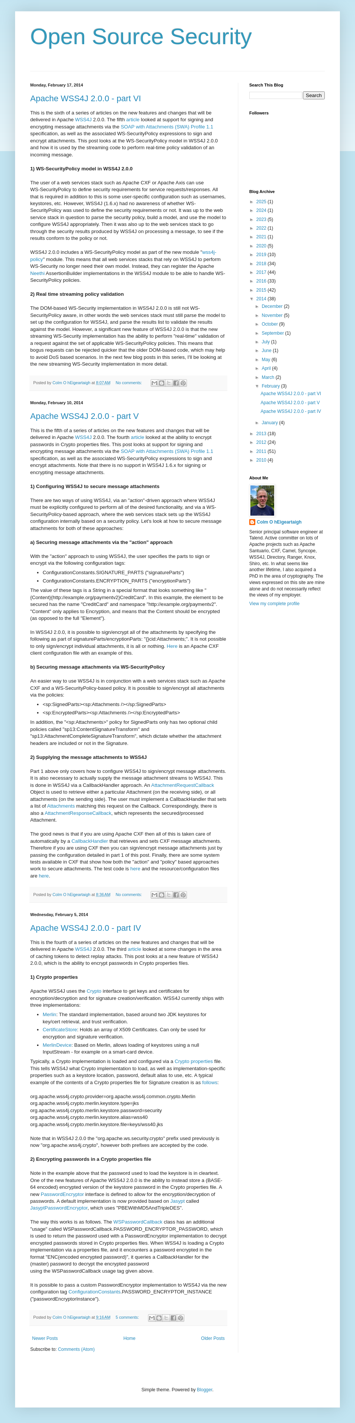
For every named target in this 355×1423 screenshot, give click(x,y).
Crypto (94, 991)
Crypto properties (193, 1061)
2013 (262, 433)
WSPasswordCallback (137, 1222)
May (267, 359)
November (273, 315)
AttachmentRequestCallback (182, 785)
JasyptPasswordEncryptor (59, 1208)
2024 (262, 210)
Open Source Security (141, 36)
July (266, 342)
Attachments (61, 806)
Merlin (49, 1014)
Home (129, 1338)
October (270, 324)
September (273, 333)
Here (172, 646)
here (135, 868)
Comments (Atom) (76, 1349)
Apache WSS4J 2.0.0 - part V (84, 416)
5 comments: (128, 1317)
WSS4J (83, 119)
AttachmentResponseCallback (78, 813)
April (267, 368)
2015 (262, 290)
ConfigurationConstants (94, 1292)
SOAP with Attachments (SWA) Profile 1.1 (167, 127)
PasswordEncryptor (62, 1194)
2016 (262, 281)
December (273, 306)
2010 (262, 460)
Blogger (204, 1389)
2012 (262, 442)
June (267, 350)
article (132, 119)
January (270, 422)
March (269, 377)
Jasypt (177, 1201)
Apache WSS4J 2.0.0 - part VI (85, 98)
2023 (262, 219)
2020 (262, 246)
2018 (262, 263)
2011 (262, 451)
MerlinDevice (57, 1045)
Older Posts (213, 1338)
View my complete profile (274, 603)
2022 (262, 228)
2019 (262, 254)
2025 (262, 201)
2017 (262, 272)
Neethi (37, 273)
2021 (262, 236)
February (271, 386)
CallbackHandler (89, 841)
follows (209, 1082)
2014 (262, 298)
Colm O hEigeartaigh (279, 522)
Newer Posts (45, 1338)
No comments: (129, 382)
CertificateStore (60, 1029)
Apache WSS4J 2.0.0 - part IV (85, 928)
